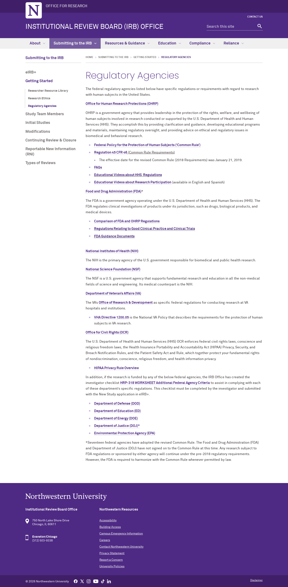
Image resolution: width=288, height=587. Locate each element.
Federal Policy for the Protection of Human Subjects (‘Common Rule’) (147, 145)
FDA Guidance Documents (114, 236)
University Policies (111, 566)
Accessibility (108, 520)
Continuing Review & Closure (50, 140)
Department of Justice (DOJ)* (117, 426)
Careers (104, 540)
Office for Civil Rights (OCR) (107, 332)
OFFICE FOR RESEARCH (66, 6)
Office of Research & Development (126, 302)
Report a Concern (111, 559)
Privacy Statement (111, 553)
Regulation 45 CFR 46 (110, 152)
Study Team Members (44, 114)
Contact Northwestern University (121, 546)
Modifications (37, 132)
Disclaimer (256, 580)
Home (89, 57)
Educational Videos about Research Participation (132, 182)
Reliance (234, 43)
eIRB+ (30, 72)
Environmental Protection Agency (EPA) (124, 433)
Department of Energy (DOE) (116, 418)
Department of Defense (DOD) (117, 403)
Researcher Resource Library (48, 90)
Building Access (110, 527)
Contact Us (255, 17)
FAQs (98, 167)
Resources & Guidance (127, 43)
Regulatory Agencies (42, 106)
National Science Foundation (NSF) (113, 269)
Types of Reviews (40, 163)
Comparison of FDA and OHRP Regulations (127, 221)
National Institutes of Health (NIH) (112, 251)
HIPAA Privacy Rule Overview (116, 368)
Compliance (202, 43)
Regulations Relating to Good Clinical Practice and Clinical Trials (144, 228)
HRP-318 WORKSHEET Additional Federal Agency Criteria (165, 383)
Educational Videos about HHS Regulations (128, 175)
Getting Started (39, 81)
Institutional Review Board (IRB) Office (94, 27)
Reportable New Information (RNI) (50, 151)
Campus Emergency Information (121, 533)
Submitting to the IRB (75, 43)
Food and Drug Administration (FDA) (113, 191)
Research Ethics (39, 98)
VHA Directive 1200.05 (111, 317)
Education (169, 43)
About (37, 43)
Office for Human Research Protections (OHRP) (122, 103)
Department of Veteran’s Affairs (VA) (113, 293)
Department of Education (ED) (117, 411)
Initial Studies (37, 123)
